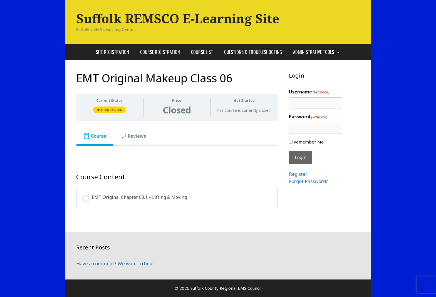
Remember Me (309, 142)
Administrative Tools (319, 52)
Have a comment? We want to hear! (115, 263)
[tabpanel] (177, 155)
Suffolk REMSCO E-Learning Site (177, 18)
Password (308, 116)
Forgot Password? (308, 181)
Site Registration (112, 52)
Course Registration (160, 52)
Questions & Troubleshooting (253, 52)
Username (309, 92)
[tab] (94, 136)
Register (298, 174)
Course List (202, 52)
